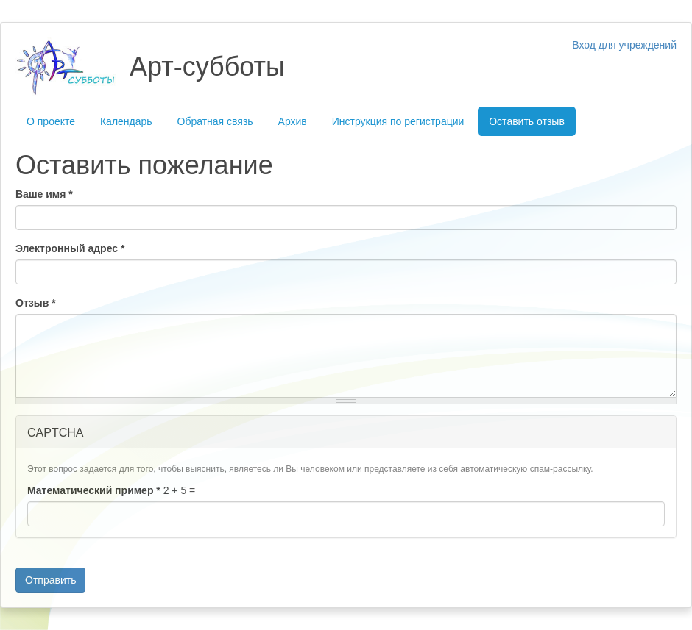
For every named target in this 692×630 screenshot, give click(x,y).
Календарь (126, 121)
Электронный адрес (69, 248)
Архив (292, 121)
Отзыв (35, 303)
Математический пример (93, 490)
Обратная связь (215, 121)
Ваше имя (44, 194)
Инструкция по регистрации (398, 121)
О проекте (51, 121)
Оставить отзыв (527, 121)
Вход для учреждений (624, 45)
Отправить (50, 580)
